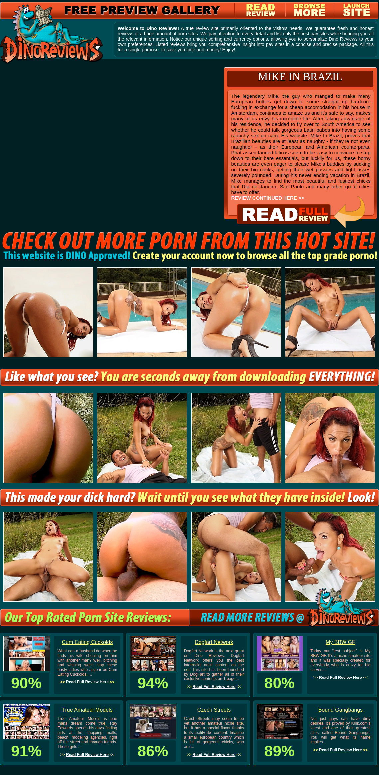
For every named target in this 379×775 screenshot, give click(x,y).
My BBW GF (340, 642)
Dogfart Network (214, 642)
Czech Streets (214, 710)
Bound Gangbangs (340, 710)
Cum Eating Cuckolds (87, 642)
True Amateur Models (87, 710)
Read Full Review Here (87, 682)
